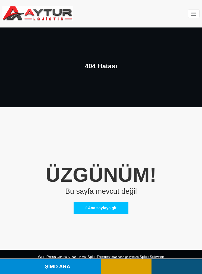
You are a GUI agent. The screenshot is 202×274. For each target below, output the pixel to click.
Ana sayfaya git (101, 206)
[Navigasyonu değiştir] (194, 13)
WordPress (50, 254)
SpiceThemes (99, 254)
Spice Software (148, 254)
